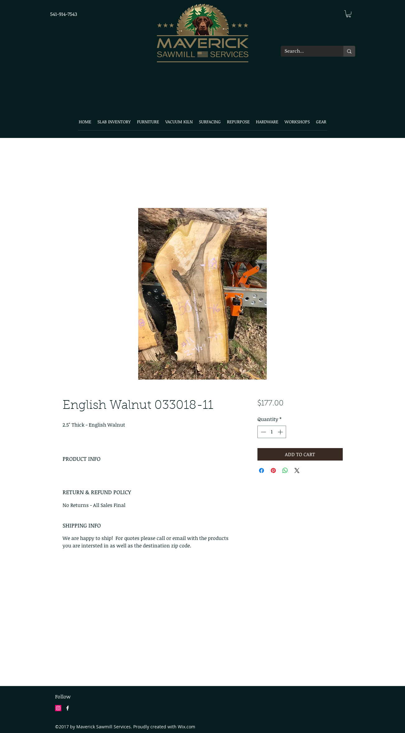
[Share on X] (297, 470)
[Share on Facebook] (261, 470)
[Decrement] (262, 432)
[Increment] (280, 432)
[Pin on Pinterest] (273, 470)
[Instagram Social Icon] (58, 708)
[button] (348, 13)
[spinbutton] (271, 432)
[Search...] (307, 51)
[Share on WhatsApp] (285, 470)
